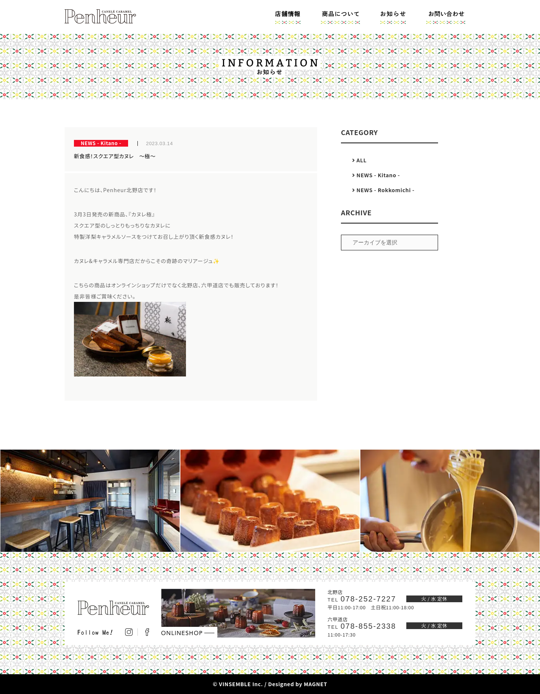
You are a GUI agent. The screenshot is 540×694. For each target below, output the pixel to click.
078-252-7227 (362, 599)
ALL (359, 160)
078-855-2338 (362, 626)
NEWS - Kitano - (376, 175)
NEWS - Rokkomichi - (383, 190)
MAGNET (315, 684)
